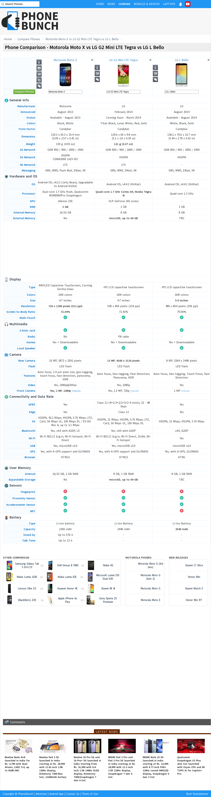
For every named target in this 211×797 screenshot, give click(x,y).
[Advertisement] (107, 248)
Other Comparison (16, 557)
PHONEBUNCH (40, 20)
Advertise (41, 794)
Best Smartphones (197, 794)
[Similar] (76, 391)
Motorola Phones (138, 557)
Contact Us (72, 794)
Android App (56, 794)
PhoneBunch (25, 794)
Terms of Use (90, 794)
